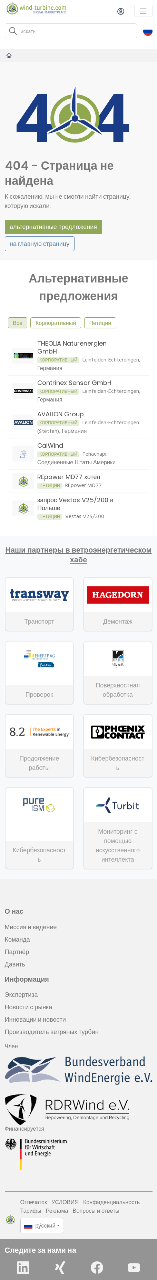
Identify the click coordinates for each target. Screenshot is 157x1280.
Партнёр (17, 952)
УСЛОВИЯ (65, 1202)
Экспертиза (21, 995)
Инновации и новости (35, 1019)
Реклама (57, 1210)
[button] (148, 31)
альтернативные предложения (53, 227)
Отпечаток (33, 1202)
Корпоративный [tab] (56, 322)
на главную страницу (39, 244)
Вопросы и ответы (96, 1210)
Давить (15, 964)
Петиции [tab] (100, 322)
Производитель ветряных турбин (52, 1032)
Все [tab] (17, 322)
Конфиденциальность (111, 1202)
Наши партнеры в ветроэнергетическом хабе (78, 555)
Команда (17, 939)
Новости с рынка (28, 1007)
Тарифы (30, 1210)
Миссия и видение (31, 927)
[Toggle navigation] (143, 11)
